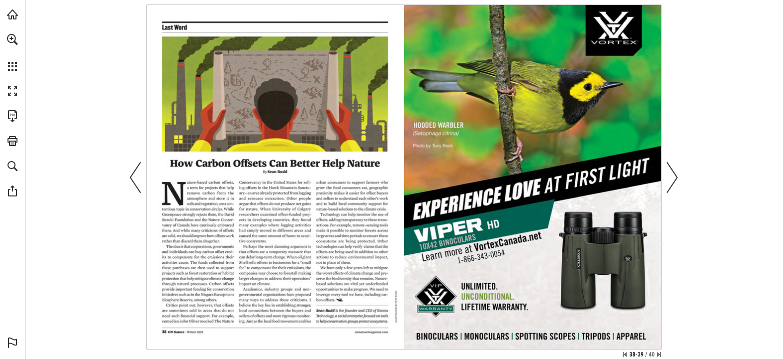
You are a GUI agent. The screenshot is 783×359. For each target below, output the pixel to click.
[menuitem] (12, 52)
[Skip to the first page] (625, 354)
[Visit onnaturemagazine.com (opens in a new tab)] (12, 14)
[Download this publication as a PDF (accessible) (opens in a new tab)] (12, 116)
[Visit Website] (371, 333)
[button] (12, 39)
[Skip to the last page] (659, 354)
